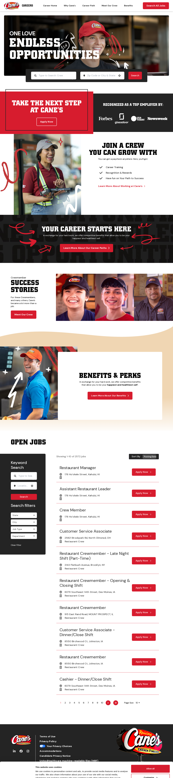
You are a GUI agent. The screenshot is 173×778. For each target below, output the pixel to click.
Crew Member (73, 510)
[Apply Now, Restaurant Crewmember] (144, 612)
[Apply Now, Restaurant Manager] (144, 472)
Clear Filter (16, 545)
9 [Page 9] (97, 702)
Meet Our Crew (109, 5)
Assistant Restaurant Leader (85, 488)
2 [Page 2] (65, 702)
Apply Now (46, 121)
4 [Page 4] (74, 702)
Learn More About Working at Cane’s (121, 186)
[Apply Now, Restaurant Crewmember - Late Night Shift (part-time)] (144, 560)
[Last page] (115, 702)
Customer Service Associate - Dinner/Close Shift (87, 632)
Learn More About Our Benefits (110, 395)
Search (135, 75)
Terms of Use (47, 736)
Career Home (50, 5)
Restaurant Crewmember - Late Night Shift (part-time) (94, 556)
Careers (27, 5)
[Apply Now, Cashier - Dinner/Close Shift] (144, 684)
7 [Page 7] (88, 702)
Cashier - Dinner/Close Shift (86, 679)
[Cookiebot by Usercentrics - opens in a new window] (17, 773)
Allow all (150, 753)
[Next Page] (108, 702)
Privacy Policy (48, 741)
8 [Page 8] (92, 702)
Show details (41, 773)
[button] (119, 76)
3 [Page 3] (69, 702)
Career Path (88, 5)
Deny (150, 770)
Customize (150, 761)
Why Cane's (70, 5)
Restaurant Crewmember (83, 607)
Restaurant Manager (78, 467)
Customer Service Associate (86, 531)
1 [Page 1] (60, 702)
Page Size (129, 702)
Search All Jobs (156, 5)
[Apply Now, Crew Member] (144, 514)
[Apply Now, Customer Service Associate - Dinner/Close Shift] (144, 637)
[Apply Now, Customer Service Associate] (144, 536)
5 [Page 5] (79, 702)
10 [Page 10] (102, 702)
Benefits (128, 5)
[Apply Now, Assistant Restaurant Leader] (144, 493)
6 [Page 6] (83, 702)
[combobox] (101, 75)
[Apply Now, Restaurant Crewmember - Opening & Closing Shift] (144, 587)
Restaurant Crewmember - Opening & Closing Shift (95, 583)
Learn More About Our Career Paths (87, 248)
